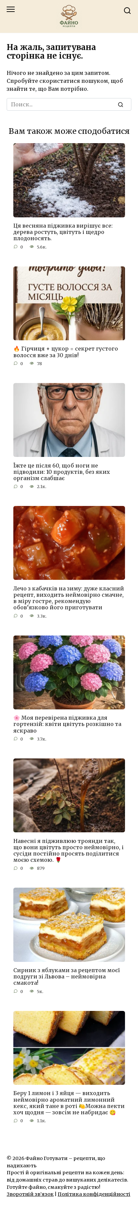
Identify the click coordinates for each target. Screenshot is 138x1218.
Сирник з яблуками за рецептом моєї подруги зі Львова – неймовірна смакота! (66, 976)
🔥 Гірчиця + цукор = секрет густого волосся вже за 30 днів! (65, 351)
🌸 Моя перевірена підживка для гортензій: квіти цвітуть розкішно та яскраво (67, 724)
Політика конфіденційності (94, 1194)
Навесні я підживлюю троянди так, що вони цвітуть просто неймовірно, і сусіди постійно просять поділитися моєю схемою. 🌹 (68, 850)
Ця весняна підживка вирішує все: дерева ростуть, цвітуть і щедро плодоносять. (63, 232)
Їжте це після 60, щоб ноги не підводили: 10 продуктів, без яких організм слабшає (61, 471)
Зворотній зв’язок (30, 1194)
